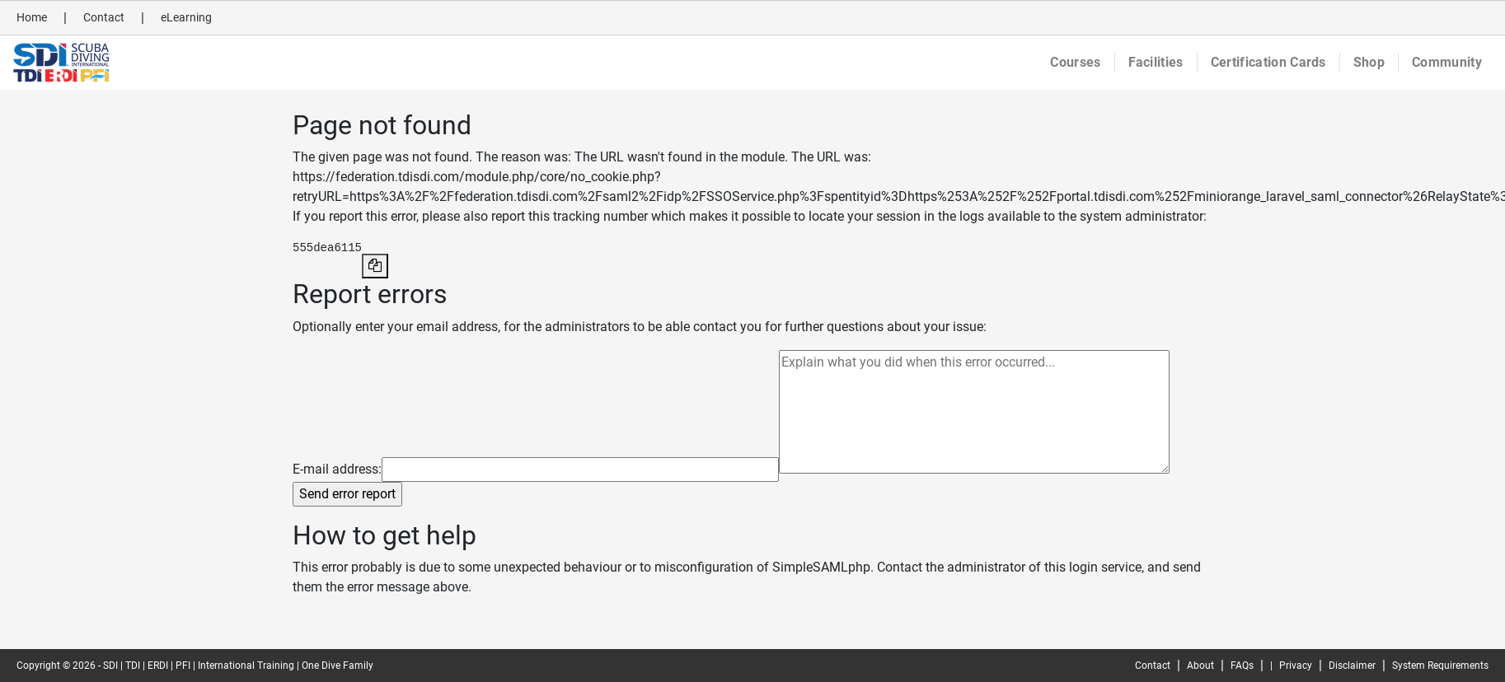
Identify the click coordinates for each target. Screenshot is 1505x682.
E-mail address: (337, 469)
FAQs (1242, 665)
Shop (1369, 62)
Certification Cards (1268, 62)
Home (31, 17)
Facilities (1156, 62)
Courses (1075, 62)
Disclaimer (1352, 665)
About (1200, 665)
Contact (103, 17)
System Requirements (1440, 665)
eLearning (186, 17)
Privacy (1295, 665)
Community (1447, 62)
